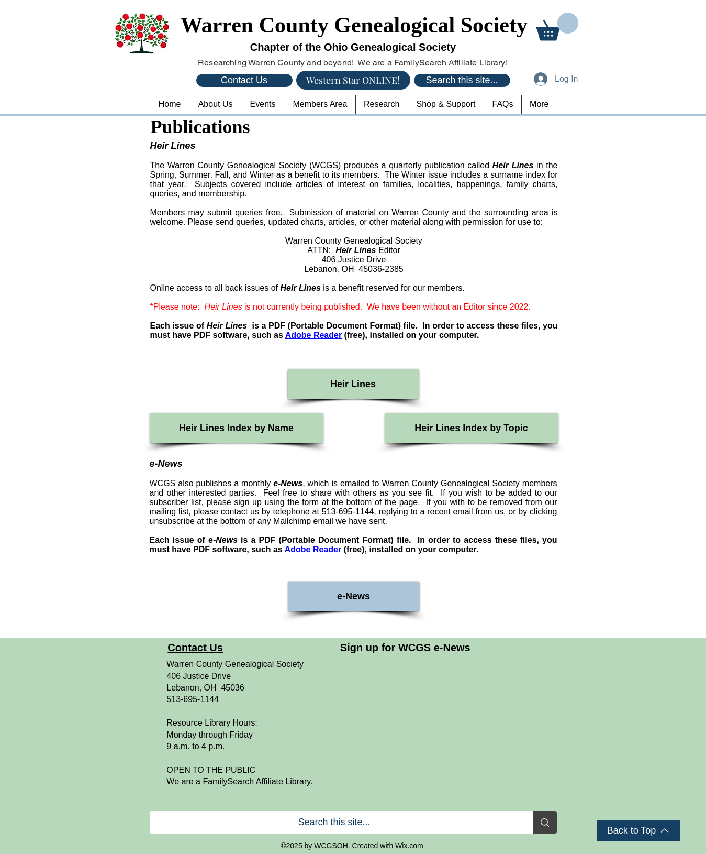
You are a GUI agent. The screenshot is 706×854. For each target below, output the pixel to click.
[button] (557, 26)
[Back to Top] (638, 830)
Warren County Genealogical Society (354, 25)
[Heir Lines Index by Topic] (471, 428)
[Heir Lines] (353, 384)
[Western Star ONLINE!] (353, 80)
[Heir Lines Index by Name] (236, 428)
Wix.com (409, 845)
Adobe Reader (313, 335)
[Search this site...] (462, 80)
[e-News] (353, 596)
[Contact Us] (244, 80)
